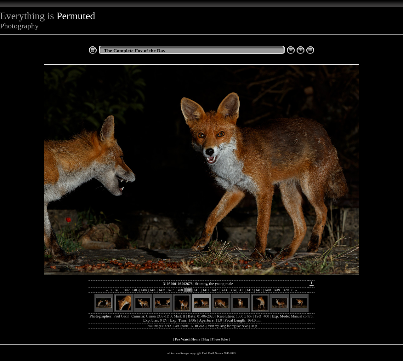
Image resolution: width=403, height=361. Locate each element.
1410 (197, 290)
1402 (126, 290)
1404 (144, 290)
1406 (162, 290)
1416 (250, 290)
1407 (171, 290)
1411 (206, 290)
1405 (153, 290)
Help (254, 326)
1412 (215, 290)
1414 (232, 290)
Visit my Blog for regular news (228, 326)
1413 (223, 290)
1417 (259, 290)
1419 (276, 290)
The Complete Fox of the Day (134, 50)
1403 (135, 290)
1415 (241, 290)
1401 (117, 290)
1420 (285, 290)
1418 (268, 290)
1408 (179, 290)
